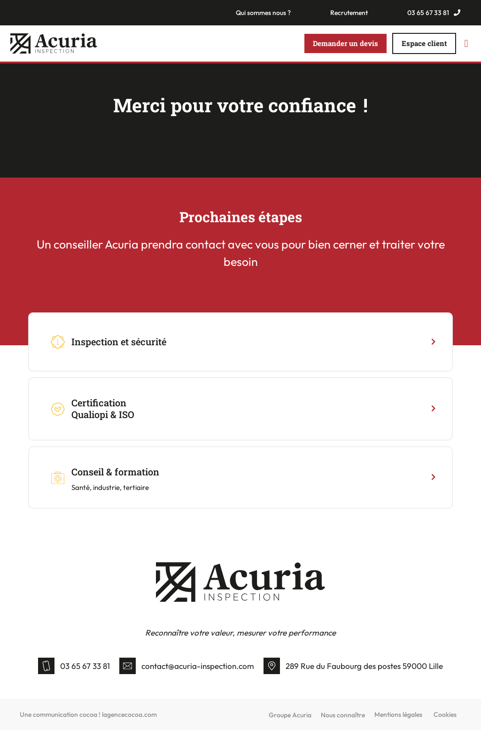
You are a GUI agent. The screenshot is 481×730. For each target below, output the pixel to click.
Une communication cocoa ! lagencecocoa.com (88, 714)
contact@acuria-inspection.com (197, 666)
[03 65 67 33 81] (46, 666)
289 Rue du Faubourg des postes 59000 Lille (364, 666)
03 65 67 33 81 (85, 666)
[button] (466, 43)
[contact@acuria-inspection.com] (127, 666)
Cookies (445, 714)
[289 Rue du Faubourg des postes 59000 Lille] (272, 666)
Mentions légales (398, 714)
